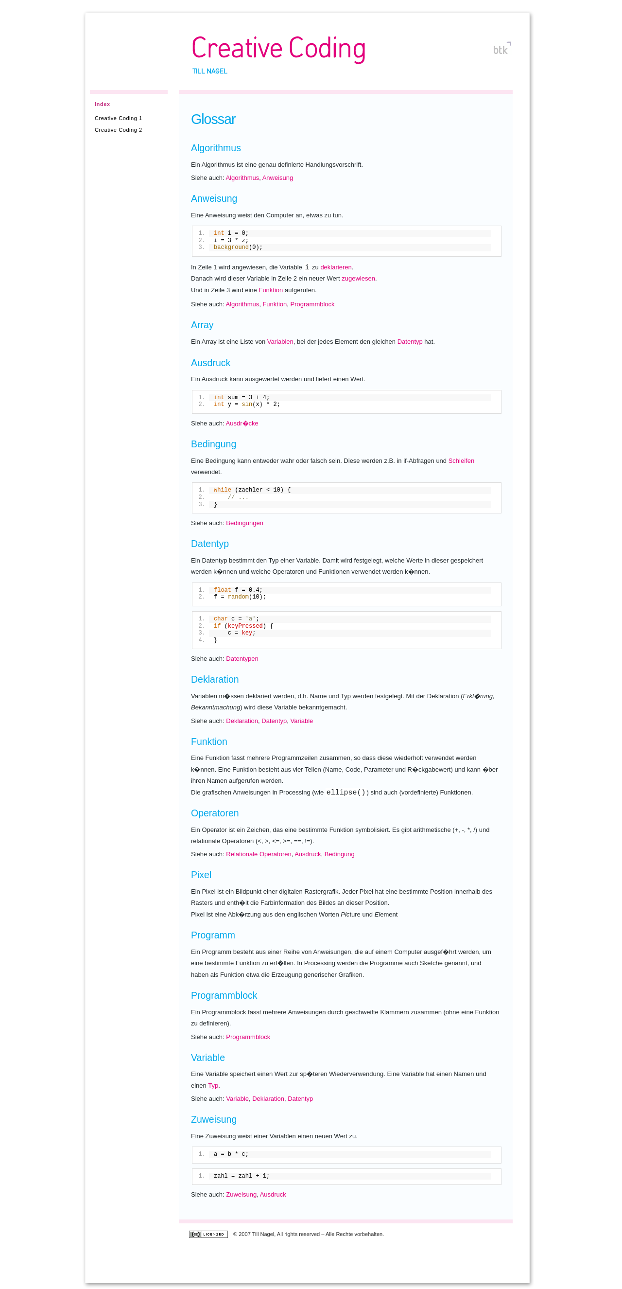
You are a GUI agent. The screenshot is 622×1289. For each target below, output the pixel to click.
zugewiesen (358, 278)
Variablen (280, 341)
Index (102, 104)
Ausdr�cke (242, 423)
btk (501, 50)
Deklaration (242, 720)
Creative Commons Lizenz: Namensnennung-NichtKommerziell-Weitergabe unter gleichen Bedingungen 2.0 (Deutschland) (209, 1235)
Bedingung (340, 854)
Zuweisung (241, 1194)
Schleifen (461, 460)
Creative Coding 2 (118, 130)
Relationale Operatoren (258, 854)
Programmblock (313, 304)
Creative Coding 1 (118, 118)
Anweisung (278, 177)
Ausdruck (307, 854)
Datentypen (242, 658)
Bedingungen (244, 523)
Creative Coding (279, 50)
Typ (213, 1085)
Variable (302, 720)
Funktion (271, 290)
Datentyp (410, 341)
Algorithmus (242, 177)
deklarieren (335, 267)
